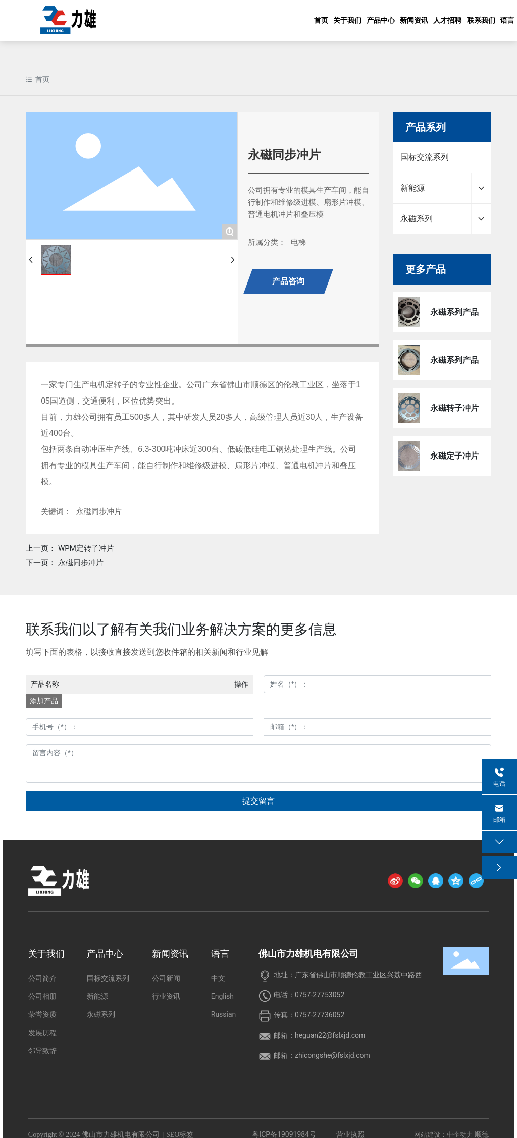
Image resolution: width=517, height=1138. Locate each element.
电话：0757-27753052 (309, 995)
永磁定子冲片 (454, 456)
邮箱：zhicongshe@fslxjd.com (322, 1055)
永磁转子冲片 (454, 408)
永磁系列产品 (454, 312)
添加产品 (44, 701)
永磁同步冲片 (81, 562)
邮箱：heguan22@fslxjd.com (319, 1035)
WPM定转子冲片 (86, 548)
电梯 (298, 242)
